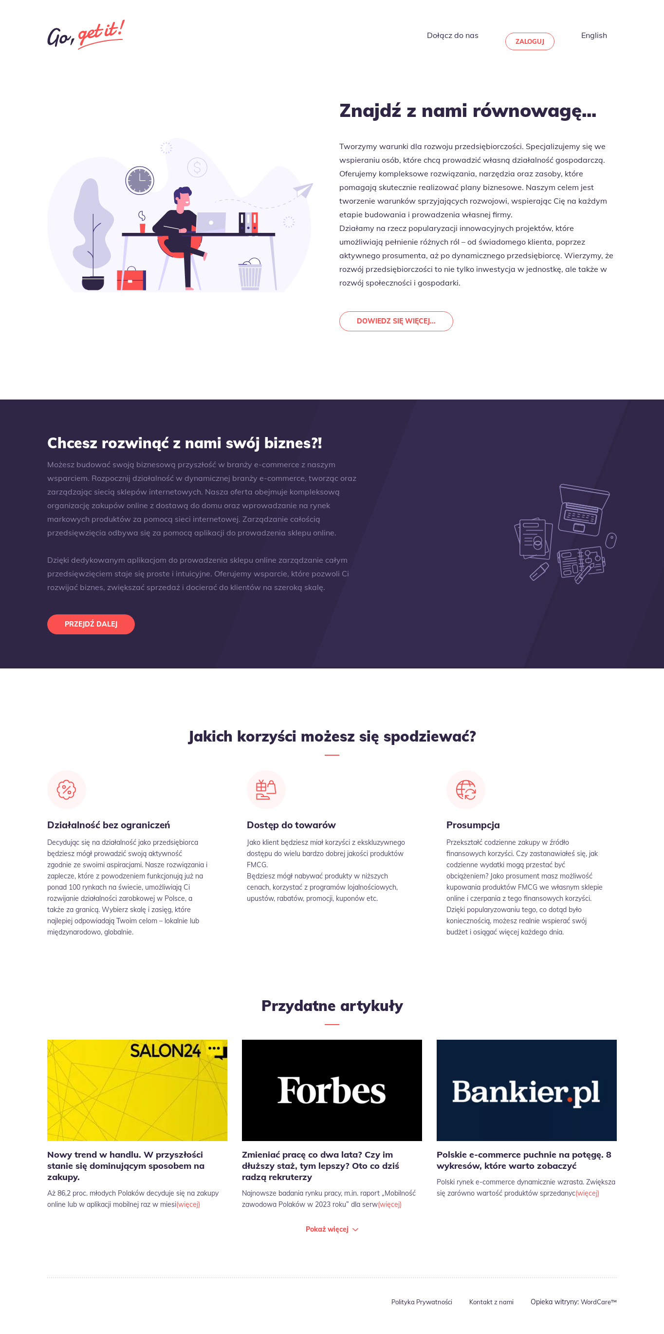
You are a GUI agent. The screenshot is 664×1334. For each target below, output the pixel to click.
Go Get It (86, 34)
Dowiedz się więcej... (400, 322)
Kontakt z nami (487, 1309)
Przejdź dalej (94, 627)
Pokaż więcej (327, 1237)
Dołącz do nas (477, 34)
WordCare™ (597, 1309)
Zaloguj (546, 34)
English (604, 34)
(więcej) (188, 1212)
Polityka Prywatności (414, 1309)
